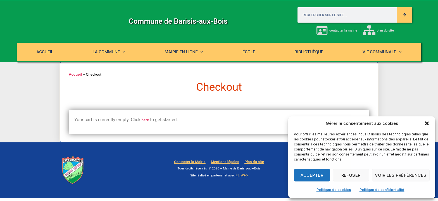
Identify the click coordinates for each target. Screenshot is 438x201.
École (248, 51)
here (145, 120)
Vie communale (382, 52)
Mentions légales (225, 162)
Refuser (351, 175)
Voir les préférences (401, 175)
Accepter (312, 175)
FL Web (241, 175)
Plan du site (251, 162)
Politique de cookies (333, 190)
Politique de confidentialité (382, 190)
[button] (427, 123)
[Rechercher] (404, 15)
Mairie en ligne (184, 52)
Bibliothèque (308, 51)
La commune (108, 52)
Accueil (44, 51)
